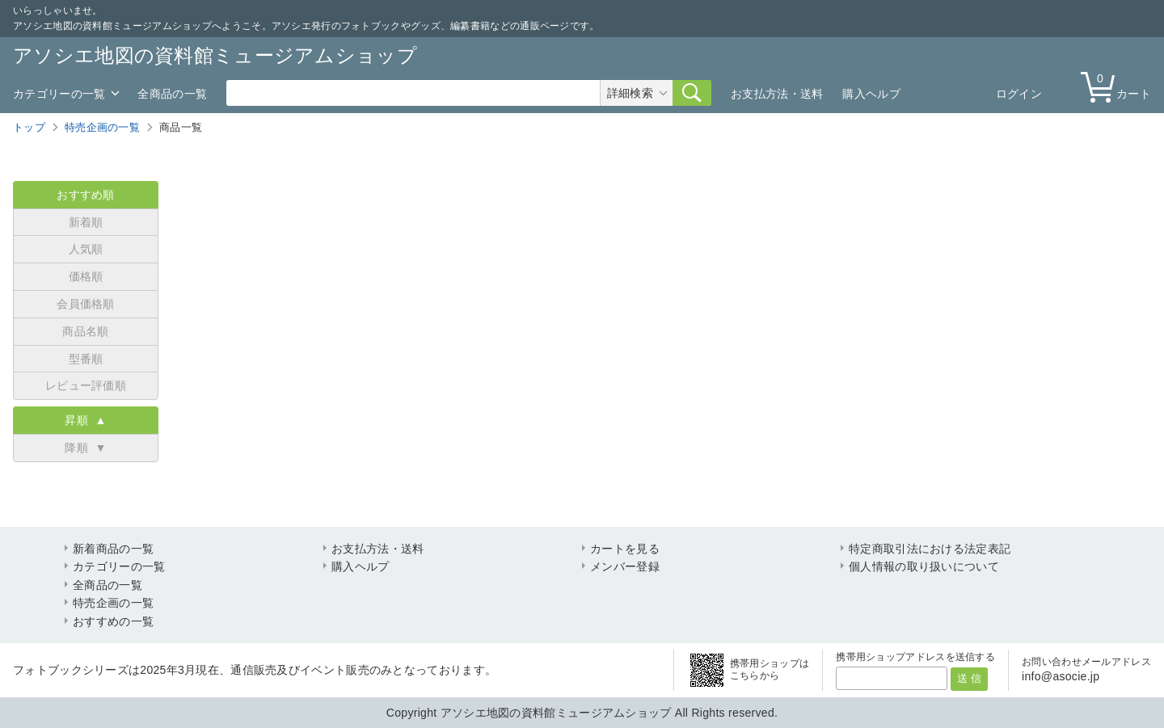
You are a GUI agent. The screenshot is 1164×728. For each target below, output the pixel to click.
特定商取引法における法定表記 (929, 548)
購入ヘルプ (871, 93)
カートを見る (625, 548)
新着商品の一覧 (113, 548)
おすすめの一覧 (113, 621)
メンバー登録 (625, 566)
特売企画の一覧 (102, 127)
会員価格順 (86, 303)
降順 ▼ (85, 447)
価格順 (86, 276)
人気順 (86, 248)
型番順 (86, 358)
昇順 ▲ (85, 420)
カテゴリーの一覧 (59, 93)
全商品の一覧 (172, 93)
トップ (29, 127)
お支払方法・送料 (777, 93)
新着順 (86, 222)
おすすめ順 (86, 194)
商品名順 (85, 331)
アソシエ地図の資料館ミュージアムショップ (215, 55)
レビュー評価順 (85, 385)
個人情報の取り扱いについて (924, 566)
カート (1119, 86)
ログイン (1019, 93)
